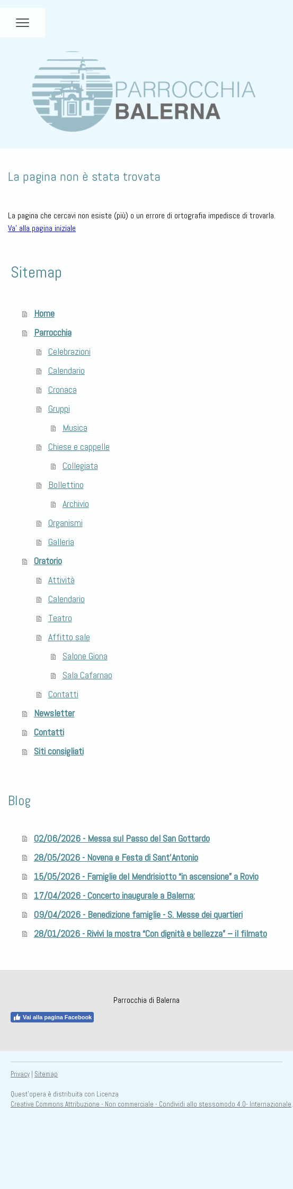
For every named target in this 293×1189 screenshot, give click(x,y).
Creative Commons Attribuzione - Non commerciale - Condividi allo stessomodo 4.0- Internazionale (151, 1104)
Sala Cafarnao (87, 675)
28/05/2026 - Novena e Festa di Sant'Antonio (116, 857)
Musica (75, 427)
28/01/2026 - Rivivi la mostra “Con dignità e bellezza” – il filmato (150, 933)
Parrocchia (53, 332)
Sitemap (46, 1074)
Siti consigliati (59, 751)
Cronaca (62, 389)
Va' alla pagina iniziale (42, 228)
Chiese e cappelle (79, 446)
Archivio (76, 503)
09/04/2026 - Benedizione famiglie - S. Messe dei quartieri (138, 914)
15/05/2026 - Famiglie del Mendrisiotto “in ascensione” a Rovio (146, 876)
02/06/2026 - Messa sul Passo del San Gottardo (122, 838)
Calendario (66, 370)
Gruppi (59, 408)
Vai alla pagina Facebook (52, 1017)
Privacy (20, 1074)
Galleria (61, 542)
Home (44, 313)
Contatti (63, 694)
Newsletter (54, 713)
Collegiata (80, 465)
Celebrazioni (69, 351)
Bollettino (66, 484)
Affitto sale (69, 637)
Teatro (60, 618)
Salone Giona (85, 656)
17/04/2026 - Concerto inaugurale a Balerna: (114, 895)
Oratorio (48, 561)
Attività (61, 580)
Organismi (65, 523)
